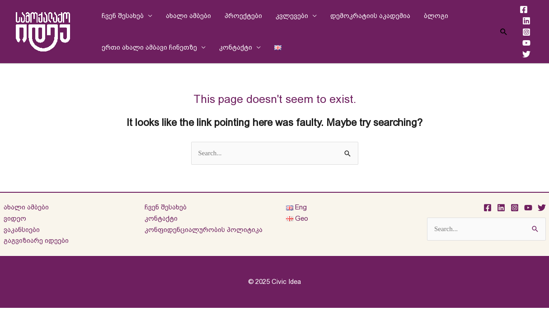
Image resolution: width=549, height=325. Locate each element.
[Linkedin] (526, 21)
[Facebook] (524, 9)
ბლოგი (436, 15)
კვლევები (292, 15)
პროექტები (243, 15)
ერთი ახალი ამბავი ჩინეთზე (149, 47)
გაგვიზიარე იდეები (36, 240)
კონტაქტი (235, 47)
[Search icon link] (503, 31)
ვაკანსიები (22, 229)
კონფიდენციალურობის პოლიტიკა (204, 229)
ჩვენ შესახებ (123, 15)
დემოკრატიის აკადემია (370, 15)
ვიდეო (15, 218)
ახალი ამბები (188, 15)
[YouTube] (526, 43)
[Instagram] (526, 32)
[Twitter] (526, 54)
